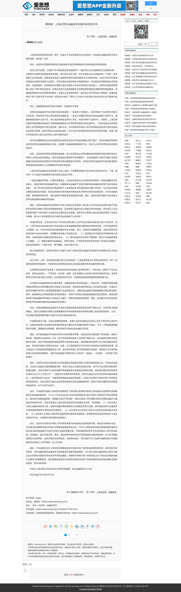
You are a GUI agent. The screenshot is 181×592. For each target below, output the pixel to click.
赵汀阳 (127, 160)
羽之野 (149, 199)
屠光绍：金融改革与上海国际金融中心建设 (142, 105)
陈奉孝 (138, 170)
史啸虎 (138, 176)
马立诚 (149, 153)
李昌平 (149, 160)
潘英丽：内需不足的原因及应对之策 (139, 55)
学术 (34, 505)
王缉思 (127, 170)
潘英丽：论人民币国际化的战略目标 (139, 87)
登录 (71, 574)
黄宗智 (127, 150)
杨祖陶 (127, 157)
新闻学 (80, 14)
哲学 (114, 14)
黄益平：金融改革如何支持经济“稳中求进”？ (142, 119)
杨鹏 (137, 167)
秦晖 (127, 140)
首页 (26, 14)
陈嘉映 (149, 147)
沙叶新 (138, 186)
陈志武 (149, 150)
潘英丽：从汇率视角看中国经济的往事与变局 (142, 76)
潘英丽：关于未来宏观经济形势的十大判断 (142, 83)
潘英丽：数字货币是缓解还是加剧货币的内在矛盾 (144, 62)
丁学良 (138, 144)
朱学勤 (138, 196)
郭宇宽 (138, 153)
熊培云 (149, 176)
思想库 (123, 14)
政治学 (51, 14)
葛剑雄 (127, 189)
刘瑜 (148, 186)
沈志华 (138, 157)
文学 (98, 14)
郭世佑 (149, 170)
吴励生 (127, 196)
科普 (148, 14)
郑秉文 (127, 199)
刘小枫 (138, 180)
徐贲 (127, 153)
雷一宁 (127, 183)
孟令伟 (149, 180)
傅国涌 (138, 147)
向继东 (149, 157)
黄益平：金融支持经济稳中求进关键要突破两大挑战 (145, 122)
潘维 (148, 196)
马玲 (127, 173)
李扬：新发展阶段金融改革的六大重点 (140, 130)
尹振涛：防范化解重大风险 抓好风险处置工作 (143, 126)
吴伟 (127, 186)
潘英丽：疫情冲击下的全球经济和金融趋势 (142, 69)
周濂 (127, 167)
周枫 (137, 183)
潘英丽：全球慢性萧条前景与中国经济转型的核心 (144, 59)
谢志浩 (127, 202)
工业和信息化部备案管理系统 (90, 589)
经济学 (42, 14)
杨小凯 (149, 193)
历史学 (106, 14)
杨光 (148, 202)
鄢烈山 (127, 147)
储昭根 (138, 189)
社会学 (71, 14)
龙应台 (127, 144)
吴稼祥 (149, 189)
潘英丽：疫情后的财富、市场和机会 (139, 66)
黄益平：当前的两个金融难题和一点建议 (141, 112)
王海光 (149, 163)
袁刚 (137, 193)
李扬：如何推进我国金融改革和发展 (139, 101)
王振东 (138, 173)
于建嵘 (138, 150)
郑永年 (149, 140)
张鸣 (127, 163)
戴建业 (138, 160)
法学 (34, 14)
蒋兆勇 (149, 183)
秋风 (127, 180)
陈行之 (138, 140)
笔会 (140, 14)
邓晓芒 (149, 167)
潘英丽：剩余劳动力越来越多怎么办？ (140, 80)
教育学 (89, 14)
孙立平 (138, 202)
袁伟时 (127, 176)
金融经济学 (52, 505)
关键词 (132, 14)
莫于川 (138, 199)
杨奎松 (138, 163)
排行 (155, 14)
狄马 (148, 173)
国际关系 (61, 14)
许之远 (127, 193)
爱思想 (43, 6)
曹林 (148, 144)
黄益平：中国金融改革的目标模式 (138, 115)
